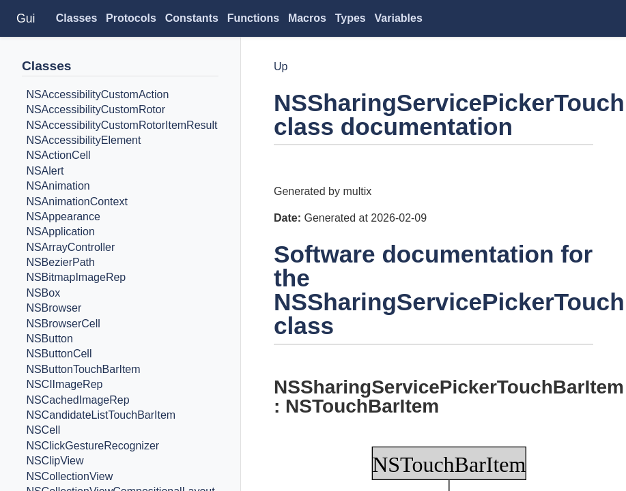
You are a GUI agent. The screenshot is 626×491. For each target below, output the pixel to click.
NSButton (49, 338)
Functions (253, 18)
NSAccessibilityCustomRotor (95, 109)
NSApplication (60, 232)
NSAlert (44, 171)
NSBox (43, 293)
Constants (191, 18)
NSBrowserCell (63, 323)
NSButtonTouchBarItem (83, 369)
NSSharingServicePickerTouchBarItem (449, 387)
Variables (399, 18)
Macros (307, 18)
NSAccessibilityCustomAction (97, 94)
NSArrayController (70, 247)
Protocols (131, 18)
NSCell (43, 430)
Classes (77, 18)
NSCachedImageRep (77, 400)
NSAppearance (63, 216)
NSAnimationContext (77, 201)
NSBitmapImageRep (76, 278)
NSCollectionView (69, 476)
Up (280, 66)
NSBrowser (53, 308)
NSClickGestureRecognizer (92, 445)
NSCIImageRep (64, 384)
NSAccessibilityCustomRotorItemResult (121, 125)
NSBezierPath (60, 262)
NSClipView (54, 460)
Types (350, 18)
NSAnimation (57, 186)
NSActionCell (58, 156)
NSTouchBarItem (362, 406)
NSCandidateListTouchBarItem (100, 415)
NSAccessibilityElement (83, 140)
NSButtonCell (58, 354)
